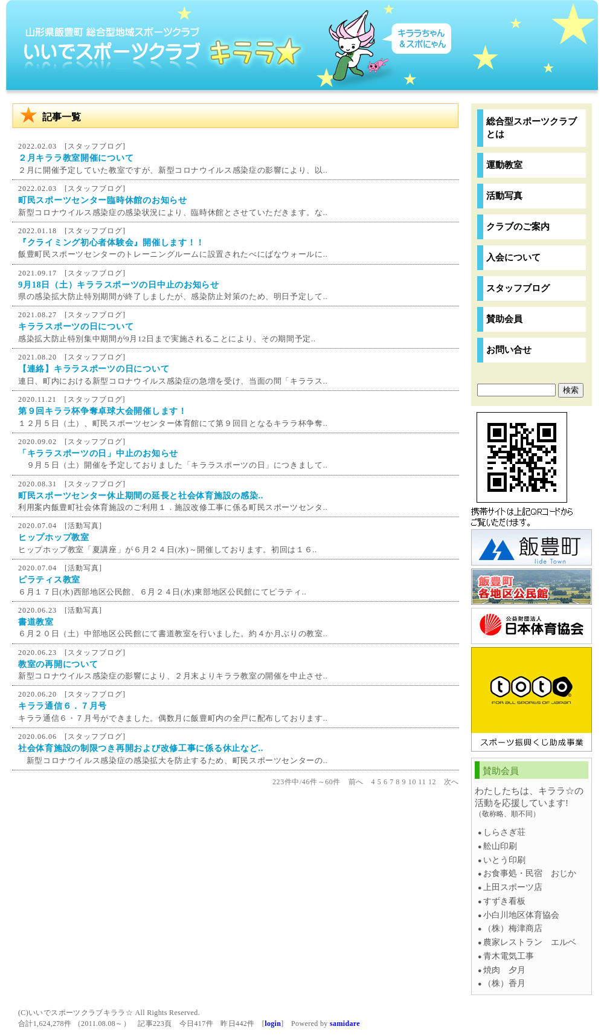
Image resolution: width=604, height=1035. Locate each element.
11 (422, 782)
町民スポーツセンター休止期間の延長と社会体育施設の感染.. (140, 495)
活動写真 (83, 525)
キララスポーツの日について (75, 326)
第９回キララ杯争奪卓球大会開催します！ (102, 411)
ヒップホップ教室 (53, 537)
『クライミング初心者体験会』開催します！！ (111, 242)
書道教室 (36, 622)
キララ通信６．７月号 (62, 706)
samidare (345, 1023)
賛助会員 (504, 319)
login (273, 1023)
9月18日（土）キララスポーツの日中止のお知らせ (118, 284)
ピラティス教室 (49, 579)
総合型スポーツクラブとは (531, 127)
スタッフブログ (95, 146)
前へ (356, 782)
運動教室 (504, 165)
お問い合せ (509, 349)
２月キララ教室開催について (75, 158)
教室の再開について (58, 664)
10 (412, 782)
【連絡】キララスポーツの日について (93, 368)
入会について (513, 257)
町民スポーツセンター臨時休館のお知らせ (102, 200)
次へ (451, 782)
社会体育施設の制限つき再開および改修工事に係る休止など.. (140, 748)
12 (432, 782)
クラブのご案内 (518, 226)
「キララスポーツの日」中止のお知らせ (98, 453)
